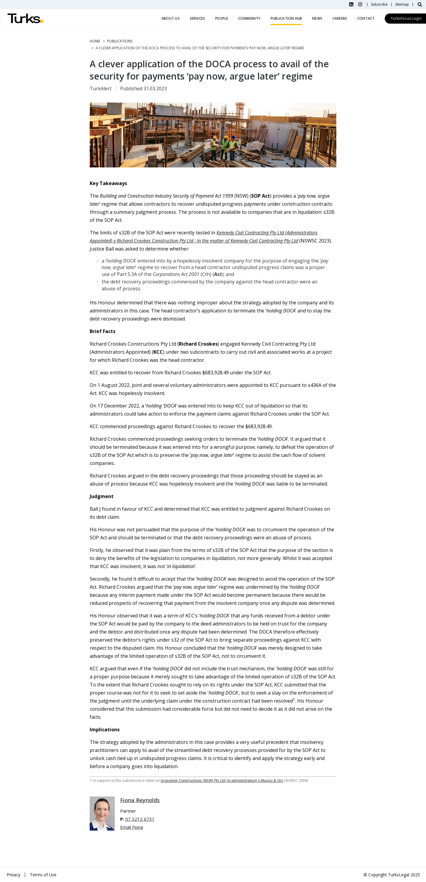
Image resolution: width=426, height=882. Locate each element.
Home (95, 41)
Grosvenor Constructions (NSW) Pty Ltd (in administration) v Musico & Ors (222, 780)
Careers (339, 18)
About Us (170, 18)
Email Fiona (131, 827)
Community (249, 18)
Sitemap (402, 4)
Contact (366, 18)
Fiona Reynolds (140, 800)
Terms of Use (43, 875)
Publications (119, 41)
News (317, 18)
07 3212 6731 (140, 819)
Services (197, 18)
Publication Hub (286, 18)
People (221, 18)
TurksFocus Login (406, 18)
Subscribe (379, 4)
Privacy (13, 875)
